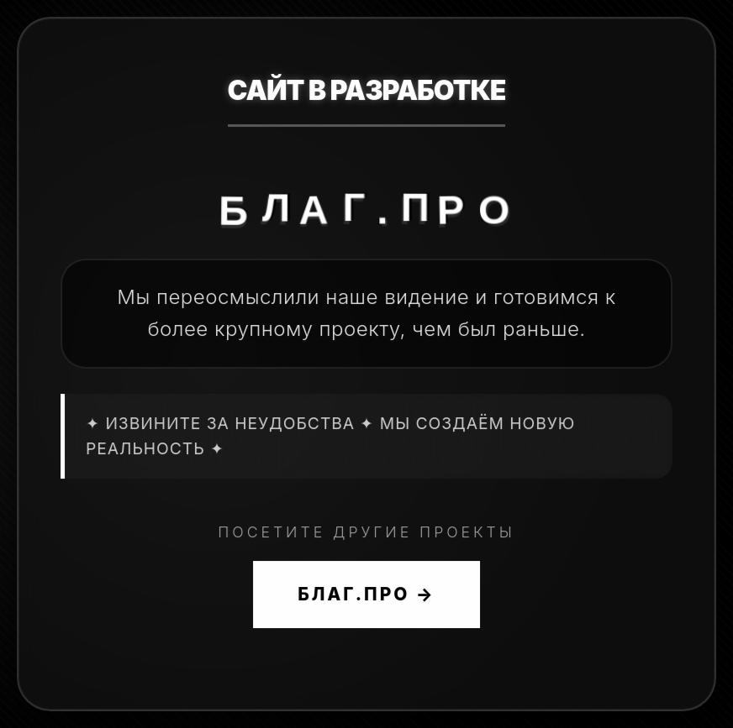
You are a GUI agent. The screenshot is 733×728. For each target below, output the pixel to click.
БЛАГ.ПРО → (366, 594)
